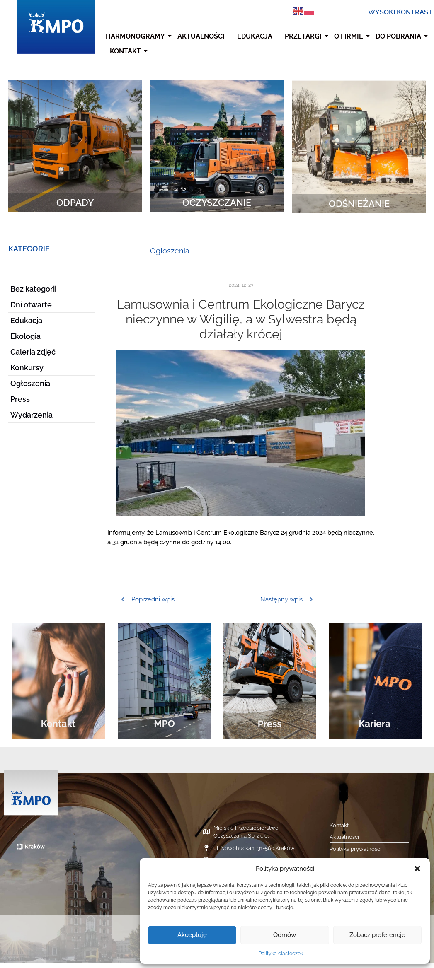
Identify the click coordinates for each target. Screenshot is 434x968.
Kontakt (126, 51)
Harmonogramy (136, 36)
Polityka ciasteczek (281, 953)
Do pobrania (399, 36)
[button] (417, 868)
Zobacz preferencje (377, 935)
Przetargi (304, 36)
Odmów (284, 935)
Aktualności (201, 36)
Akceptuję (192, 935)
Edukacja (254, 36)
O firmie (349, 36)
